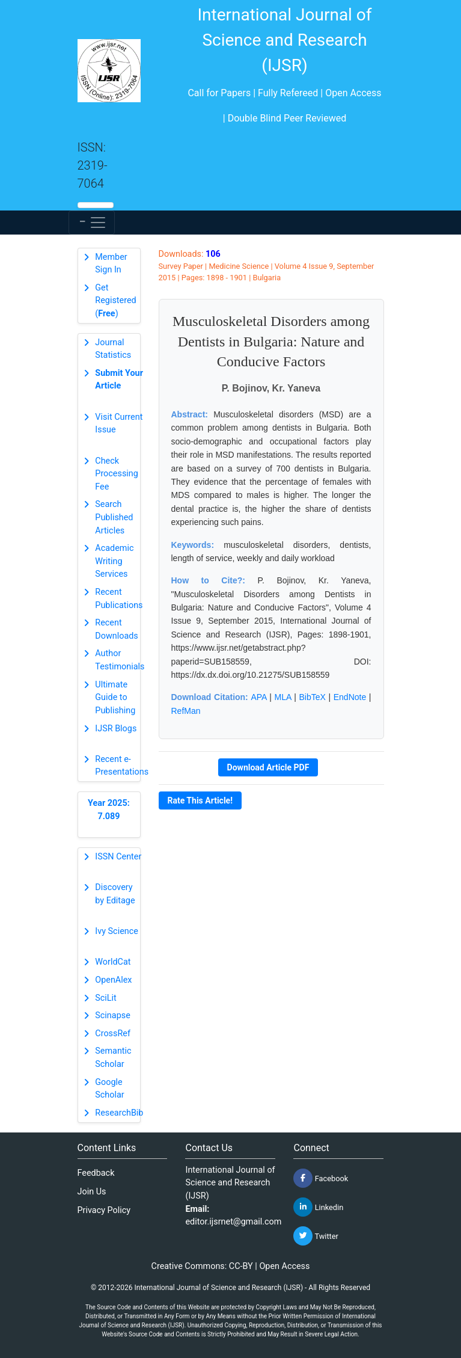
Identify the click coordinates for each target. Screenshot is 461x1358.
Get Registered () (115, 301)
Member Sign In (111, 263)
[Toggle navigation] (92, 222)
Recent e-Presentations (121, 766)
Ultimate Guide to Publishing (115, 698)
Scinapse (112, 1015)
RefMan (186, 711)
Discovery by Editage (115, 894)
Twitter (315, 1236)
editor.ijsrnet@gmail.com (233, 1222)
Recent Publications (118, 598)
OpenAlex (113, 980)
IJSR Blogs (115, 729)
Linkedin (318, 1207)
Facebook (320, 1178)
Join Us (92, 1192)
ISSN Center (118, 857)
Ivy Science (116, 931)
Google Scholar (109, 1089)
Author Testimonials (119, 660)
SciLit (106, 998)
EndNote (350, 697)
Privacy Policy (104, 1210)
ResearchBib (119, 1113)
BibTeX (312, 697)
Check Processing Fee (116, 474)
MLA (283, 697)
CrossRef (112, 1033)
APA (258, 697)
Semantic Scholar (113, 1057)
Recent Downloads (116, 629)
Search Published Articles (114, 517)
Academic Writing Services (114, 561)
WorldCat (112, 962)
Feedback (96, 1173)
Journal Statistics (113, 349)
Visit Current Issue (118, 423)
